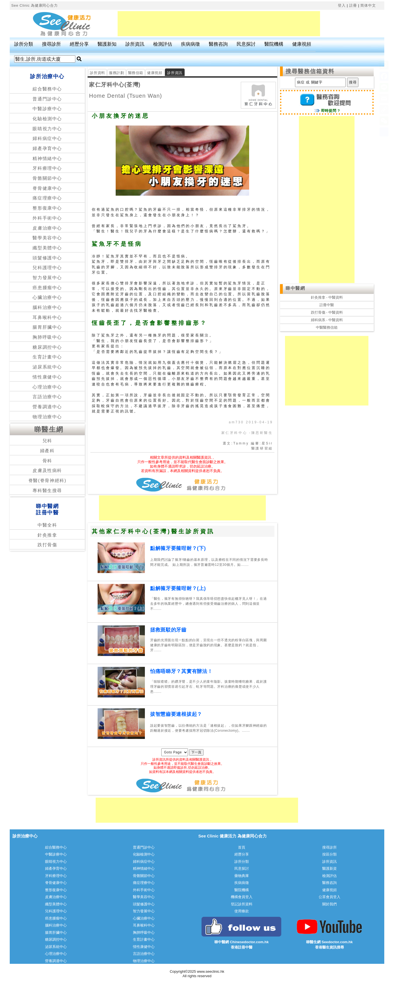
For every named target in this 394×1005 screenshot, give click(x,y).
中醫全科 (47, 525)
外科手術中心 (47, 218)
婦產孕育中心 (47, 148)
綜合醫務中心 (47, 89)
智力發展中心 (47, 277)
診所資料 (97, 73)
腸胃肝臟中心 (47, 327)
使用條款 (241, 911)
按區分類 (329, 854)
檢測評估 (162, 44)
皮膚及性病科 (47, 470)
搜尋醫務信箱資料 (310, 71)
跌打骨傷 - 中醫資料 (327, 312)
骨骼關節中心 (47, 178)
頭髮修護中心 (47, 257)
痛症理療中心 (47, 198)
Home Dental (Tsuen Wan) (125, 96)
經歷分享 (79, 44)
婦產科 (47, 450)
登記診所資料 (241, 904)
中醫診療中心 (47, 108)
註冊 (353, 5)
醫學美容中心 (47, 237)
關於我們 (329, 904)
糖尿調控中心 (47, 347)
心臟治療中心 (47, 297)
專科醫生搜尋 (47, 490)
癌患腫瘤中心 (47, 287)
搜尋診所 (51, 44)
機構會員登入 (241, 897)
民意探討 (246, 44)
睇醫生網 (49, 429)
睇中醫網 (295, 288)
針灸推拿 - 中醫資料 (327, 297)
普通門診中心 (47, 99)
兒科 (47, 440)
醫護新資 (329, 868)
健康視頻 (301, 44)
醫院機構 (273, 44)
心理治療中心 (47, 387)
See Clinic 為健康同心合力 (34, 5)
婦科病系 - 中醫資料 (327, 320)
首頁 (241, 847)
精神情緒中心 (47, 158)
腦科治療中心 (47, 307)
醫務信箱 (135, 73)
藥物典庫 (241, 876)
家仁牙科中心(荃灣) (114, 85)
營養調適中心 (47, 406)
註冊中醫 (326, 305)
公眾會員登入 (329, 897)
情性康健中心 (47, 377)
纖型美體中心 (47, 247)
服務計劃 (116, 73)
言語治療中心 (47, 396)
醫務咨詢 (218, 44)
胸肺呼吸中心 (47, 337)
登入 (342, 5)
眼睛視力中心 (47, 128)
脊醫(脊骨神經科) (47, 480)
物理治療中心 (47, 416)
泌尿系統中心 (47, 367)
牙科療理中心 (47, 168)
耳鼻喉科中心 (47, 317)
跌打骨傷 (47, 544)
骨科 (47, 460)
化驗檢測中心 (47, 118)
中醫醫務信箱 (327, 327)
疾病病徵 (190, 44)
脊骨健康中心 (47, 188)
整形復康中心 (47, 208)
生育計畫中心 (47, 357)
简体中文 (368, 5)
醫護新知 (107, 44)
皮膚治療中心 (47, 228)
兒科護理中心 (47, 267)
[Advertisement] (219, 23)
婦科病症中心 (47, 138)
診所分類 (23, 44)
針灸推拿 (47, 535)
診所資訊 (134, 44)
